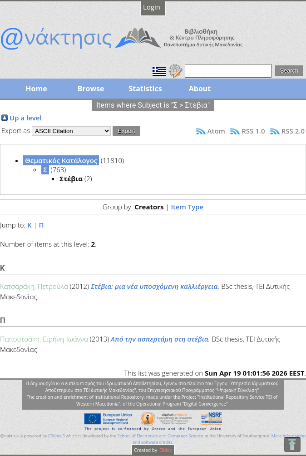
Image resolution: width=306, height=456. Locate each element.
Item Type (187, 206)
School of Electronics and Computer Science (160, 436)
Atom (216, 130)
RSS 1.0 (253, 130)
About (200, 89)
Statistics (145, 89)
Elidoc (165, 450)
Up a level (26, 117)
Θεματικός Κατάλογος (61, 160)
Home (36, 89)
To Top (292, 444)
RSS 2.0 (293, 130)
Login (151, 6)
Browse (90, 89)
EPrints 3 (56, 436)
